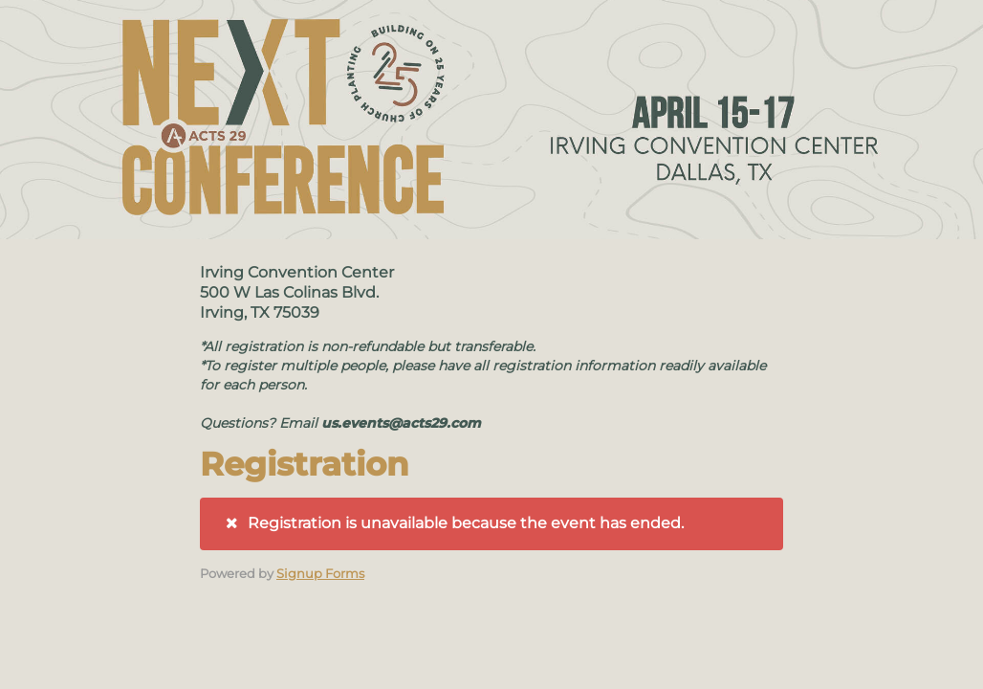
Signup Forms (320, 573)
